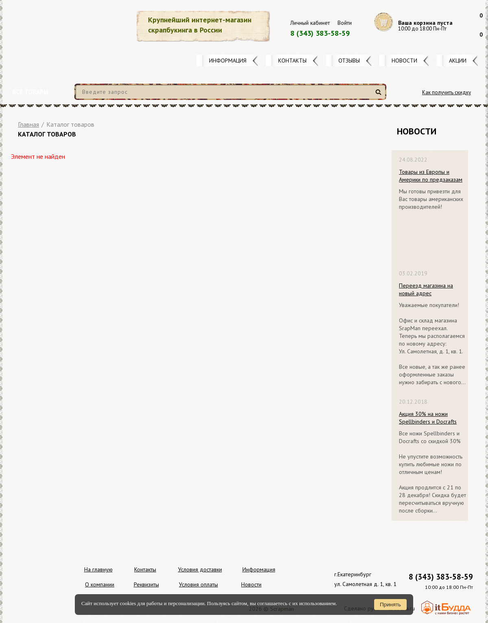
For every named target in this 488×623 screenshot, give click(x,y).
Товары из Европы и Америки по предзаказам (430, 175)
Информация (227, 60)
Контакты (292, 60)
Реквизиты (146, 584)
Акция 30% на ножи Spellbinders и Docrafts (428, 417)
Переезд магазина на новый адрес (426, 289)
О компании (99, 584)
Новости (404, 60)
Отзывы (349, 60)
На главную (98, 569)
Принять (390, 604)
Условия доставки (200, 569)
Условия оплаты (198, 584)
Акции (457, 60)
